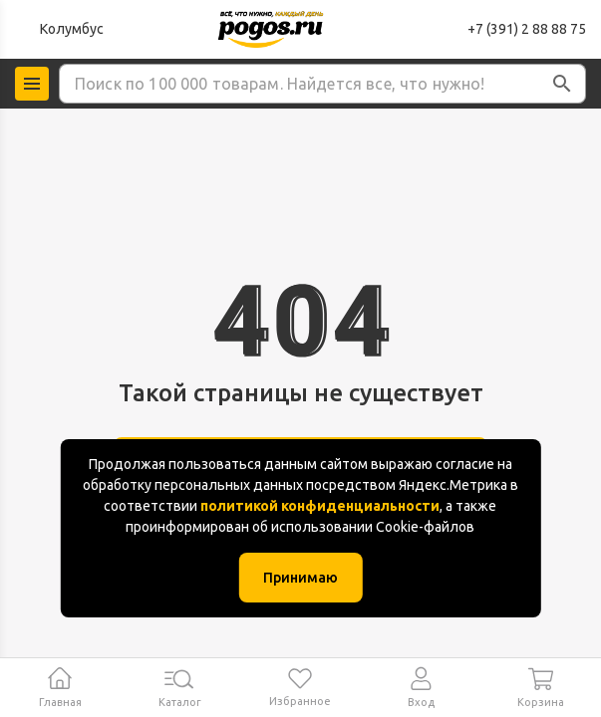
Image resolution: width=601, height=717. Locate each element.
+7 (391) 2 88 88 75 (526, 29)
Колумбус (72, 29)
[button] (562, 84)
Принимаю (300, 578)
